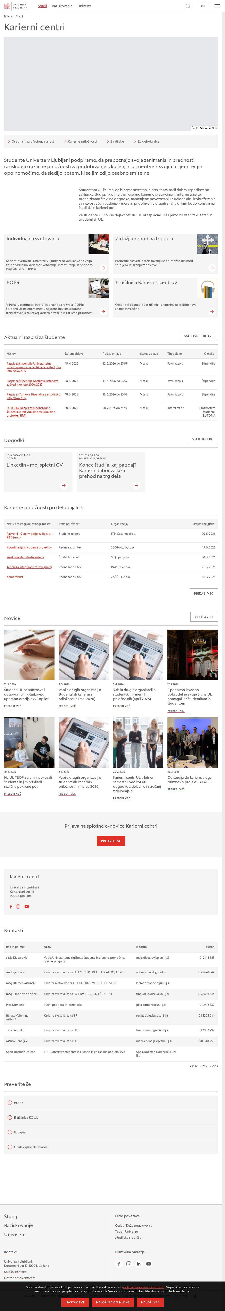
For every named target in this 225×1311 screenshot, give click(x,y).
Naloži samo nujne (113, 1302)
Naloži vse (150, 1302)
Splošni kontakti (15, 1272)
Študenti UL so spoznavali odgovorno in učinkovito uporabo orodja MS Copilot (26, 695)
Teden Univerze (126, 1231)
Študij (42, 6)
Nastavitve (75, 1302)
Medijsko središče (128, 1237)
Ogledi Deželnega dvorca (133, 1225)
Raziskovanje (62, 6)
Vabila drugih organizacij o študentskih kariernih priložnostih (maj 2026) (80, 695)
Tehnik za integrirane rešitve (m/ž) (29, 567)
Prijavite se (111, 841)
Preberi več (12, 706)
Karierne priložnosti (80, 141)
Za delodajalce (146, 141)
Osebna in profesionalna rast (30, 141)
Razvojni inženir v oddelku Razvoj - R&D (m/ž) (30, 536)
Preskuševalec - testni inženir (25, 557)
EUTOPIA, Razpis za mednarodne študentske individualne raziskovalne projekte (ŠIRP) (31, 412)
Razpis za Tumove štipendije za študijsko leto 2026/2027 (33, 396)
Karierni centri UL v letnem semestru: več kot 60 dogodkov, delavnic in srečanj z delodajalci (137, 784)
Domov (8, 16)
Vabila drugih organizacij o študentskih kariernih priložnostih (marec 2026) (80, 782)
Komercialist (15, 577)
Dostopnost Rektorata (19, 1278)
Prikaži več (204, 594)
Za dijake (115, 141)
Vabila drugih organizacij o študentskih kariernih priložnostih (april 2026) (134, 695)
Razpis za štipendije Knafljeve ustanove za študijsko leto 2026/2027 (32, 383)
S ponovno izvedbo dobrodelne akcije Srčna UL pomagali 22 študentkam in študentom (189, 697)
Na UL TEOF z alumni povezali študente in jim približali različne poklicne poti (28, 782)
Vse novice (204, 617)
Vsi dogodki (203, 439)
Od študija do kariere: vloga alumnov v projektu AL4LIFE (189, 780)
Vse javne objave (199, 336)
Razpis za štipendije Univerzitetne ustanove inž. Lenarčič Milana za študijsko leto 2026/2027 (34, 368)
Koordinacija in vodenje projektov (29, 547)
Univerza (84, 6)
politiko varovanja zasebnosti (144, 1287)
